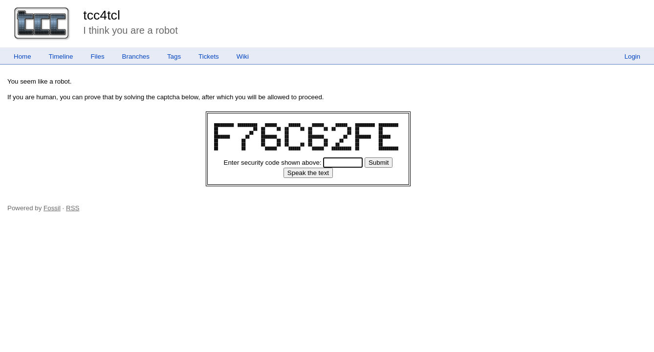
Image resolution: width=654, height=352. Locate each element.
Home (22, 56)
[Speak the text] (308, 173)
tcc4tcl (101, 15)
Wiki (243, 56)
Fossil (52, 208)
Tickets (208, 56)
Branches (136, 56)
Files (97, 56)
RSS (72, 208)
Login (632, 56)
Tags (174, 56)
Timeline (61, 56)
